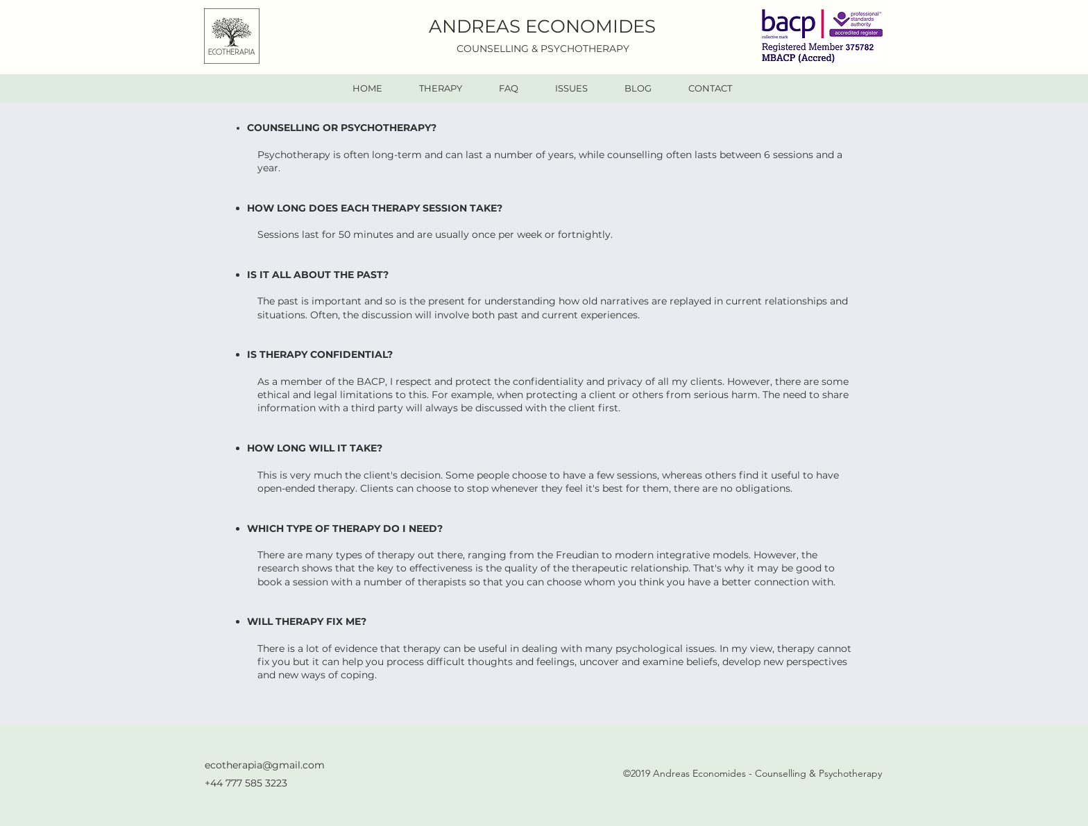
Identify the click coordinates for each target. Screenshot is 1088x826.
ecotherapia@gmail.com (265, 765)
